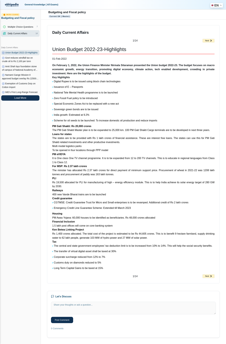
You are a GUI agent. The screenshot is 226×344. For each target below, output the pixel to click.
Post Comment (62, 320)
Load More (20, 98)
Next (208, 41)
